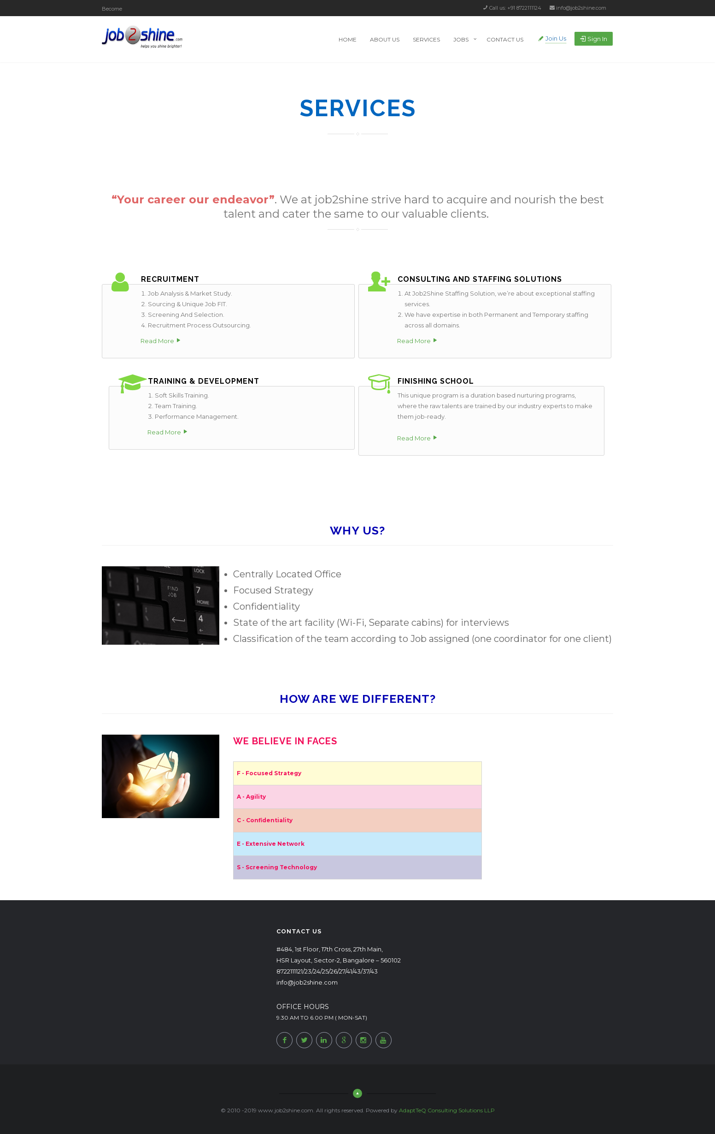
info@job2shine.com (581, 8)
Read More (157, 340)
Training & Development (203, 381)
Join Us (555, 38)
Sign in (593, 38)
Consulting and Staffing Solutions (480, 279)
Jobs (461, 39)
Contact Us (504, 39)
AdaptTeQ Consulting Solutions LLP (447, 1110)
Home (348, 39)
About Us (384, 39)
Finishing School (436, 381)
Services (426, 39)
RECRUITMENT (170, 279)
